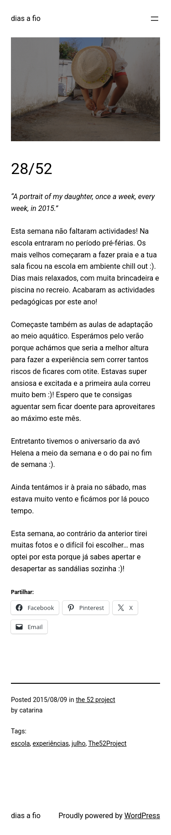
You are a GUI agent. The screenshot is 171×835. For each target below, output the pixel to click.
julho (78, 743)
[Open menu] (154, 18)
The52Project (107, 743)
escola (20, 743)
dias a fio (26, 18)
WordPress (142, 815)
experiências (51, 743)
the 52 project (95, 699)
